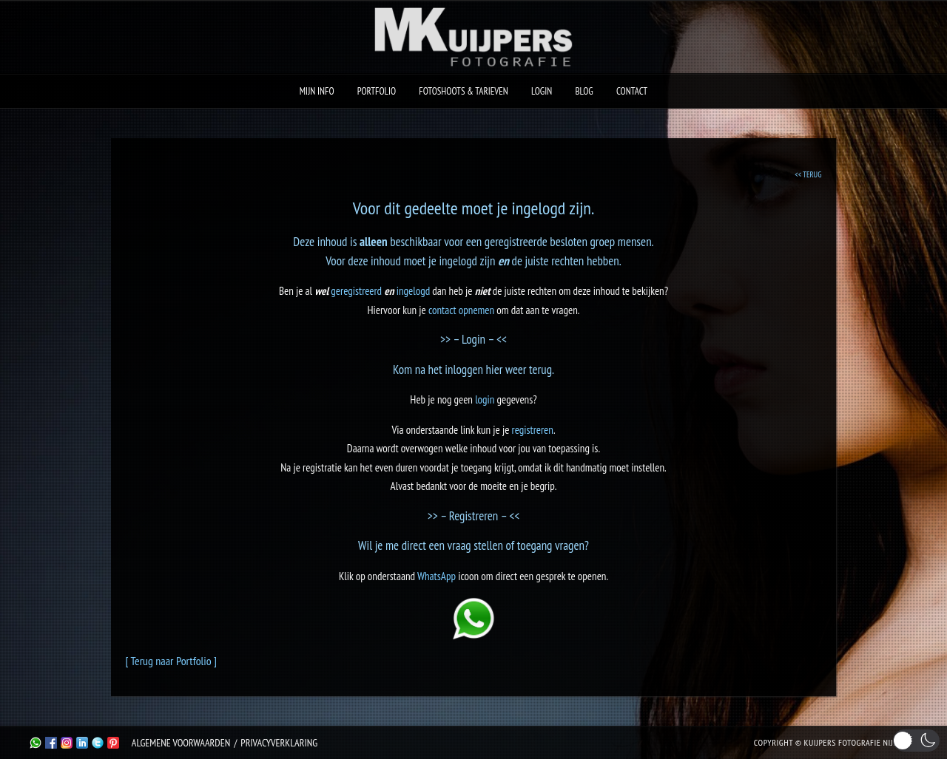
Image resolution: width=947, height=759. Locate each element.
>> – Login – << (473, 339)
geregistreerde (516, 242)
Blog (584, 91)
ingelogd (458, 261)
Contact (631, 91)
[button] (916, 740)
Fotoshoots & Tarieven (463, 91)
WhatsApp (436, 576)
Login (541, 91)
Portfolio (376, 91)
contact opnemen (461, 310)
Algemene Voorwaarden (181, 742)
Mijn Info (317, 91)
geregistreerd (356, 291)
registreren (532, 430)
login (484, 399)
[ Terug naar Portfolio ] (172, 660)
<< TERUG (808, 174)
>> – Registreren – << (474, 516)
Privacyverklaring (278, 742)
